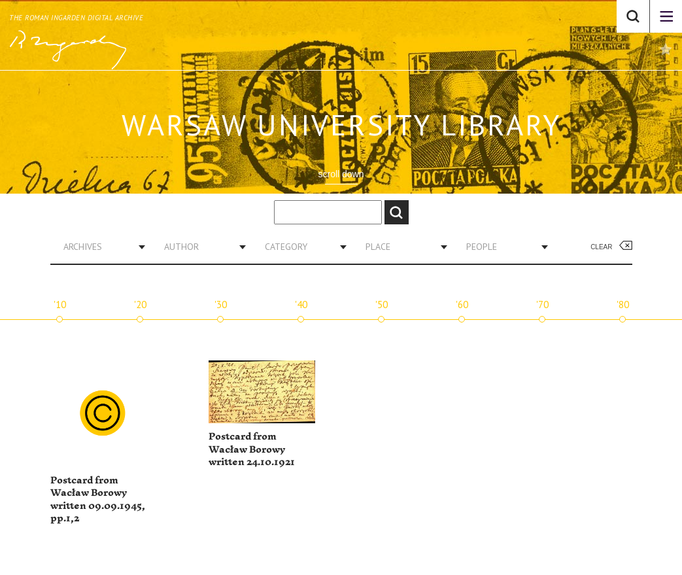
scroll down (341, 174)
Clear (601, 247)
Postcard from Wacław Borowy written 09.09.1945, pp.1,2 (97, 500)
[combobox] (99, 246)
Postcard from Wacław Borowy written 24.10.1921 (252, 449)
